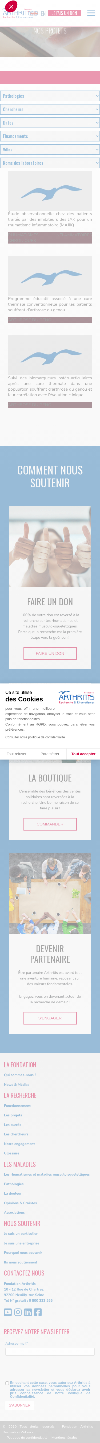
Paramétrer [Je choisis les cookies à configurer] (50, 754)
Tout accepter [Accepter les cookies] (83, 754)
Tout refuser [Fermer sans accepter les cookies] (16, 754)
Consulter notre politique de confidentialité (35, 737)
